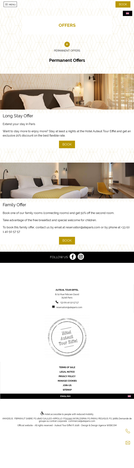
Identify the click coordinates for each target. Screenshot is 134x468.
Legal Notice (67, 372)
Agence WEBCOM (107, 425)
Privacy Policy (67, 376)
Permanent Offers (67, 47)
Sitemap (67, 390)
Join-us (67, 385)
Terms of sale (67, 367)
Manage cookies (67, 381)
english (95, 396)
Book (67, 144)
